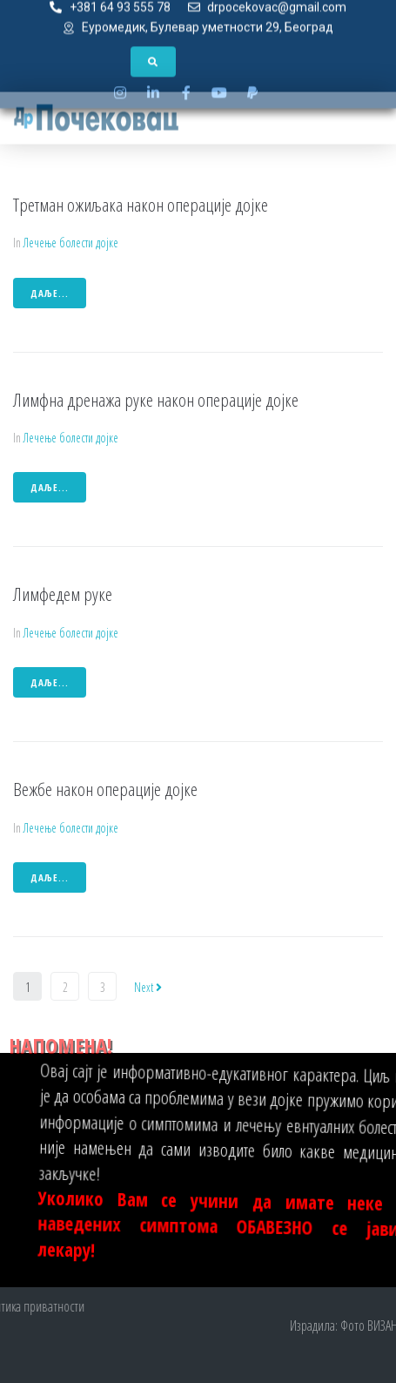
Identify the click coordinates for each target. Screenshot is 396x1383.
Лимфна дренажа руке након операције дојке (156, 400)
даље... (49, 293)
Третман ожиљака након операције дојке (140, 204)
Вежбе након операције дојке (105, 789)
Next (148, 987)
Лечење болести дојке (70, 242)
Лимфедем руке (62, 594)
